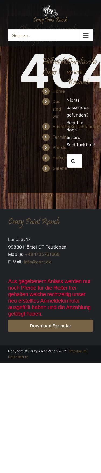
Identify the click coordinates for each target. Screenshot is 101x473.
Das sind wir (57, 109)
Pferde (59, 147)
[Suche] (73, 161)
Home (59, 91)
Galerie (60, 168)
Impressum (78, 351)
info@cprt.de (37, 261)
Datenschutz (18, 357)
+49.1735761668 (42, 254)
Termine (61, 137)
